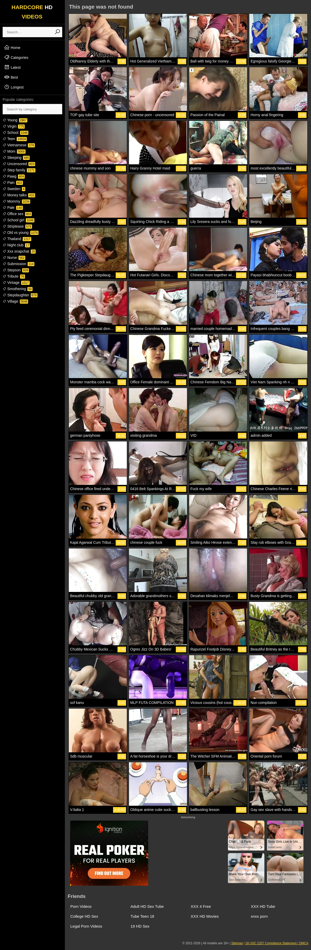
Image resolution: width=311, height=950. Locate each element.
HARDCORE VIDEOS (32, 12)
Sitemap (237, 943)
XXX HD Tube (263, 906)
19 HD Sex (140, 926)
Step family (19, 170)
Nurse (14, 257)
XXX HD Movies (205, 916)
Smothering (18, 289)
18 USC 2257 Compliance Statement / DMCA (276, 943)
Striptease (17, 226)
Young (15, 120)
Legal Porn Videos (86, 926)
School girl (18, 220)
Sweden (14, 189)
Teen (15, 139)
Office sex (17, 214)
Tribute (14, 276)
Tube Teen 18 (142, 916)
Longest (14, 87)
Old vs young (21, 232)
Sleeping (16, 157)
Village (15, 301)
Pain (13, 182)
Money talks (19, 195)
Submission (18, 264)
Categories (16, 57)
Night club (16, 245)
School (15, 132)
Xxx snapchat (19, 251)
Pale (13, 207)
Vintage (16, 282)
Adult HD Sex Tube (147, 906)
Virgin (14, 126)
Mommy (16, 201)
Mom (14, 151)
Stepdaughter (20, 295)
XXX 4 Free (201, 906)
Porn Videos (80, 906)
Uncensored (19, 164)
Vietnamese (19, 145)
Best (11, 77)
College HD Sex (84, 916)
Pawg (14, 176)
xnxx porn (259, 916)
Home (12, 47)
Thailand (17, 239)
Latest (12, 67)
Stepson (16, 270)
